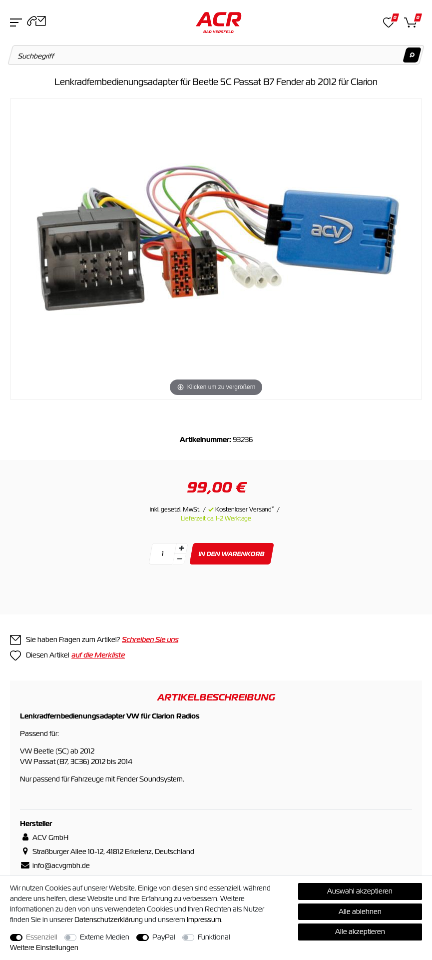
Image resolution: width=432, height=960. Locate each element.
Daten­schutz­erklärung (108, 919)
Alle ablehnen (360, 911)
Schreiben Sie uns (150, 639)
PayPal (163, 937)
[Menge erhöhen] (181, 548)
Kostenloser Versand (244, 510)
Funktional (214, 937)
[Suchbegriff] (216, 55)
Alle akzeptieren (360, 931)
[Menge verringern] (179, 559)
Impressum (204, 919)
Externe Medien (104, 937)
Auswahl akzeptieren (360, 891)
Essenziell (41, 937)
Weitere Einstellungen (44, 947)
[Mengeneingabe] (162, 553)
